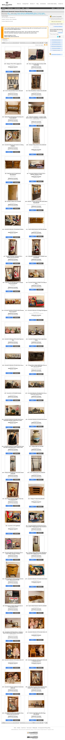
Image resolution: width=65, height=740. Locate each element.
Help (23, 8)
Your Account (17, 8)
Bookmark (16, 71)
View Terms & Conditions (56, 48)
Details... (9, 71)
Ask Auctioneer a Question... (55, 54)
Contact (27, 8)
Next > (34, 42)
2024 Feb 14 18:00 (5, 40)
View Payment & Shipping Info (56, 46)
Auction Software (34, 738)
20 (42, 42)
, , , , (30, 13)
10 (40, 42)
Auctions (4, 8)
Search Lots (10, 8)
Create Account (60, 8)
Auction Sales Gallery (52, 3)
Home (15, 727)
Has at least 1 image (54, 34)
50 (44, 42)
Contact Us (60, 3)
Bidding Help (35, 727)
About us (19, 3)
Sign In (53, 8)
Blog (37, 3)
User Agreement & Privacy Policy (44, 727)
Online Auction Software (33, 734)
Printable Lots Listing (56, 50)
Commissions (43, 3)
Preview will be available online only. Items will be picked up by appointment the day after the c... (27, 14)
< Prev (3, 42)
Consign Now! (25, 3)
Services (32, 4)
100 (46, 42)
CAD (8, 13)
